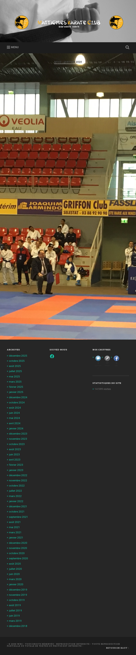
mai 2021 (14, 527)
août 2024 (15, 407)
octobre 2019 (17, 600)
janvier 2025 (16, 392)
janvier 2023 (16, 470)
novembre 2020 (18, 548)
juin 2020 (14, 574)
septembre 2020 (18, 558)
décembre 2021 (18, 506)
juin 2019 (14, 615)
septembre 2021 (18, 516)
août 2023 (15, 449)
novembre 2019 (18, 594)
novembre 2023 (18, 438)
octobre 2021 (17, 511)
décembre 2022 (18, 475)
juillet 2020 (15, 568)
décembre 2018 (18, 625)
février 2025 (16, 386)
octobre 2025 (17, 360)
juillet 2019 (15, 610)
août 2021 (15, 522)
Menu (15, 47)
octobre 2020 (17, 553)
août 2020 (15, 563)
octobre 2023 (17, 444)
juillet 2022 (15, 490)
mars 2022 (15, 496)
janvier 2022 (16, 501)
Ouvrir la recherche (126, 47)
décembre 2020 (18, 542)
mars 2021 (15, 532)
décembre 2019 (18, 589)
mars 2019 (15, 620)
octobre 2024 (17, 402)
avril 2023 (14, 459)
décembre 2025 (18, 355)
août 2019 (15, 605)
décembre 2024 (18, 397)
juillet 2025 (15, 371)
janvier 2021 (16, 537)
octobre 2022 (17, 485)
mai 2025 (14, 376)
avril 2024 (14, 423)
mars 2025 (15, 381)
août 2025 (15, 366)
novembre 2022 (18, 480)
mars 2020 (15, 579)
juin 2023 (14, 454)
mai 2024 (14, 417)
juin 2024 (14, 412)
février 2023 (16, 464)
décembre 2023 (18, 433)
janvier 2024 (16, 428)
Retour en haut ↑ (117, 648)
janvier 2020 (16, 584)
